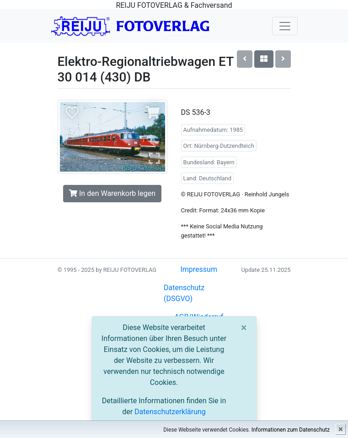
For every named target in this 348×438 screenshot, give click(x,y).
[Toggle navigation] (285, 26)
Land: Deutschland (207, 178)
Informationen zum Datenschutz (291, 430)
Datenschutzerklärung (170, 411)
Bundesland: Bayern (209, 162)
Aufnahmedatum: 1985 (213, 129)
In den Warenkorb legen (112, 193)
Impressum (198, 269)
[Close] (244, 328)
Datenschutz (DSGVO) (184, 293)
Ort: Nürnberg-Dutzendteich (218, 145)
